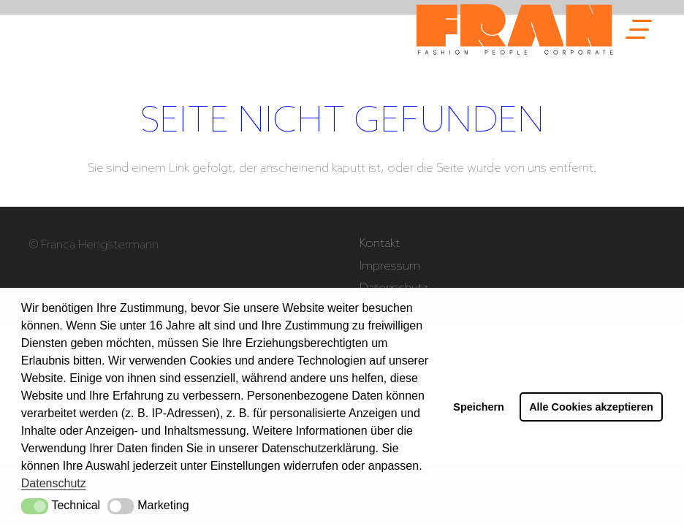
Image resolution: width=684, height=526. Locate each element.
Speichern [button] (478, 407)
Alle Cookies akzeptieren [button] (591, 407)
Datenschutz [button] (53, 483)
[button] (34, 506)
